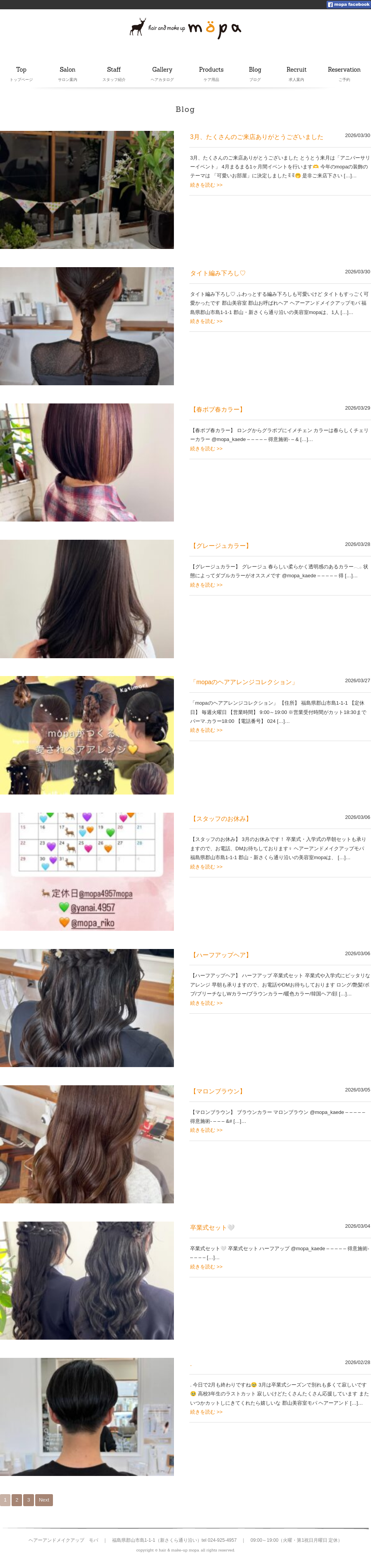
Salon (67, 70)
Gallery (163, 70)
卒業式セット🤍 (212, 1227)
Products (211, 70)
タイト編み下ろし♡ (218, 273)
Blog (257, 70)
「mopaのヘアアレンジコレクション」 (244, 682)
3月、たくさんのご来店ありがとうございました (256, 137)
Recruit (297, 70)
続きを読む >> (206, 185)
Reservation (344, 70)
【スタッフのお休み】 (221, 818)
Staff (114, 70)
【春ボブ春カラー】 (218, 409)
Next (44, 1500)
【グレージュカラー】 (221, 545)
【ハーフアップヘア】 (221, 955)
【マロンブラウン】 (218, 1091)
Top (21, 70)
